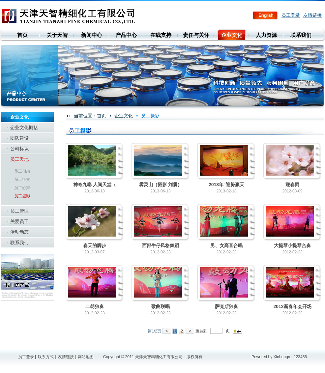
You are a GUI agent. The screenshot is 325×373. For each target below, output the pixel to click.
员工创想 (22, 171)
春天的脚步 (94, 245)
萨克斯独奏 (226, 306)
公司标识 (19, 148)
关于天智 (57, 35)
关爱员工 (19, 221)
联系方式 (46, 357)
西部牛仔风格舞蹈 (160, 245)
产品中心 (126, 35)
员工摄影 (22, 196)
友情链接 (312, 15)
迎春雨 (292, 184)
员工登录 (290, 15)
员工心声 (22, 188)
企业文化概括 (24, 127)
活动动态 (19, 232)
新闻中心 (91, 35)
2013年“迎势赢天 (226, 184)
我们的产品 (27, 277)
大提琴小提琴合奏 (292, 245)
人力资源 (266, 35)
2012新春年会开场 (292, 306)
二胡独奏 (94, 306)
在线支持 (160, 35)
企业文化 (231, 35)
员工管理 (19, 211)
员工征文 (22, 179)
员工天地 (19, 159)
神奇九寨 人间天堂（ (94, 184)
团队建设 (19, 138)
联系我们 (300, 35)
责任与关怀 (196, 35)
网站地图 (86, 357)
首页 (22, 35)
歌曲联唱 (160, 306)
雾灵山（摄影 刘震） (160, 184)
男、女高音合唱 (226, 245)
